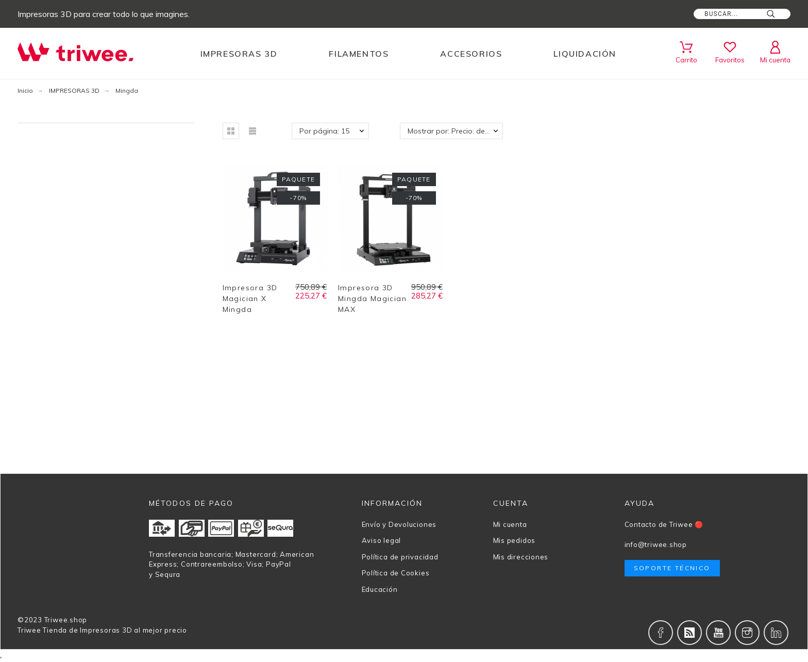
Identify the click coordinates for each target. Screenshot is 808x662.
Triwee (29, 630)
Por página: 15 (324, 131)
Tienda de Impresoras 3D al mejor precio (115, 630)
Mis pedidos (514, 540)
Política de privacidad (400, 557)
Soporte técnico (672, 568)
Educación (380, 589)
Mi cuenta (510, 524)
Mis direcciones (521, 557)
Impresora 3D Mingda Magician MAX (372, 298)
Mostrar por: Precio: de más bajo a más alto (455, 131)
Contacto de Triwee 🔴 (664, 524)
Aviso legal (381, 540)
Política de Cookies (396, 573)
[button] (231, 131)
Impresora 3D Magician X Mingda (250, 298)
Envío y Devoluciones (399, 524)
